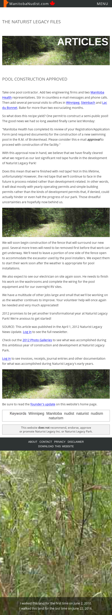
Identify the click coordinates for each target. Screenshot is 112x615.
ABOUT (32, 441)
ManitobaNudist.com (29, 3)
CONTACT (45, 441)
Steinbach (88, 102)
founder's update (42, 404)
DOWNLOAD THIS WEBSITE (56, 446)
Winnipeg (73, 102)
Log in (27, 332)
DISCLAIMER (76, 441)
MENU (102, 3)
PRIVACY (59, 441)
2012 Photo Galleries (37, 340)
